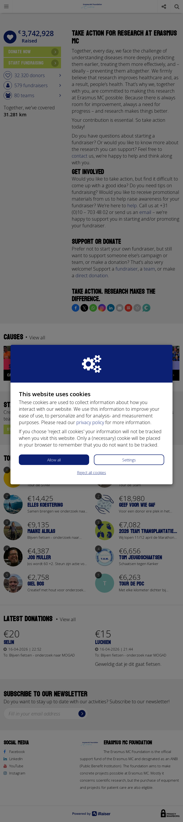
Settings (129, 460)
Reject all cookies (91, 472)
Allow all (54, 460)
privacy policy (90, 422)
